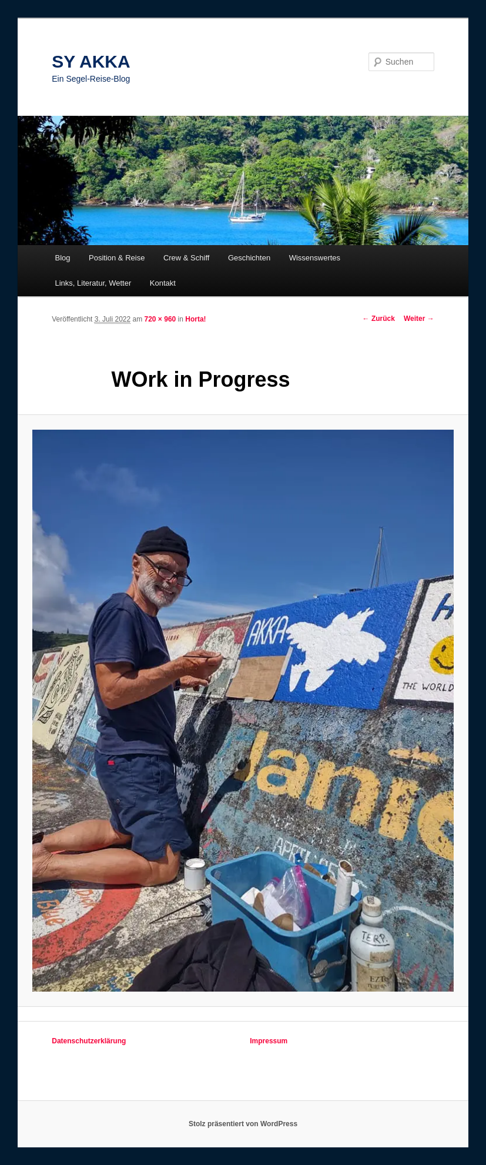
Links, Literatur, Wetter (93, 283)
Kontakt (163, 283)
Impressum (268, 1041)
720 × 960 (160, 319)
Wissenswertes (314, 257)
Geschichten (249, 257)
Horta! (195, 319)
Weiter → (419, 318)
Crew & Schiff (186, 257)
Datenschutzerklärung (89, 1041)
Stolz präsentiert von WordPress (243, 1124)
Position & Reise (117, 257)
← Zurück (379, 318)
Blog (62, 257)
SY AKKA (91, 61)
